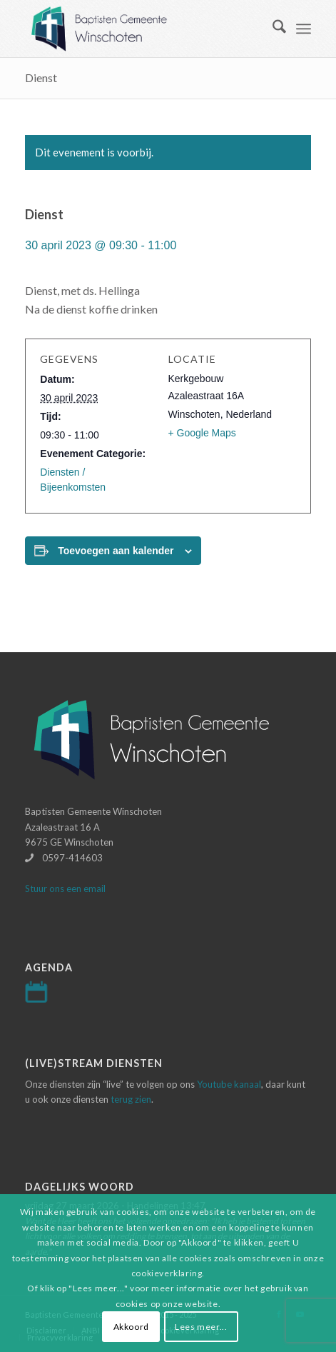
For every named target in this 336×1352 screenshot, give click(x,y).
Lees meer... (201, 1326)
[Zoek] (272, 28)
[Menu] (303, 28)
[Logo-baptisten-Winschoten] (139, 28)
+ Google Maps (202, 433)
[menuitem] (272, 28)
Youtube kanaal (229, 1084)
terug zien (131, 1099)
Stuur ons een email (65, 888)
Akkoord (131, 1326)
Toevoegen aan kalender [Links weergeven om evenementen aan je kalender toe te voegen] (115, 550)
